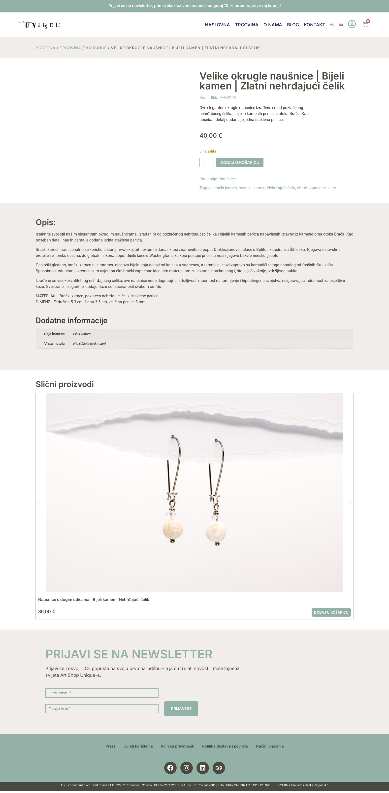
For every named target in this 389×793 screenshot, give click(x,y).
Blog (293, 24)
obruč (302, 188)
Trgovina (246, 24)
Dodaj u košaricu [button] (331, 612)
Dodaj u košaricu (239, 162)
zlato (331, 188)
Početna (46, 48)
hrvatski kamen (252, 188)
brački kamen (225, 188)
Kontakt (314, 24)
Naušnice (96, 48)
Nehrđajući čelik (281, 188)
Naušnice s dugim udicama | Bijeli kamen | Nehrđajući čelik (93, 599)
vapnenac (317, 188)
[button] (39, 502)
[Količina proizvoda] (206, 162)
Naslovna (217, 24)
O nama (272, 24)
